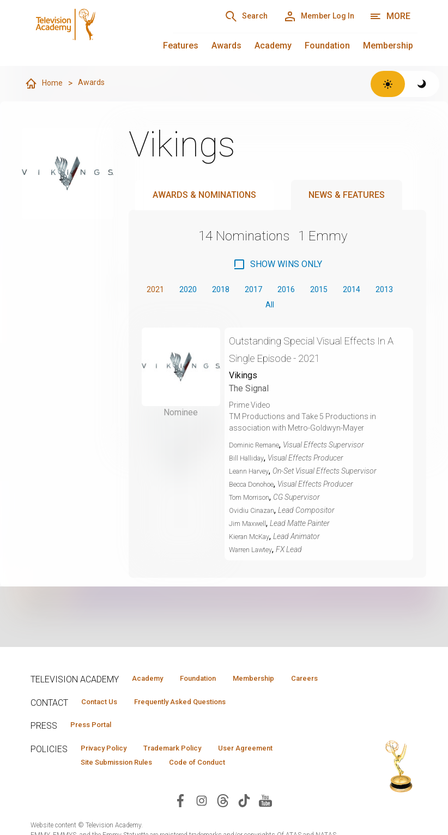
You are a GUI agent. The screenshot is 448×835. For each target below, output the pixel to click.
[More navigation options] (390, 16)
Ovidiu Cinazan (254, 515)
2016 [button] (306, 291)
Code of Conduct (221, 783)
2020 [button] (194, 291)
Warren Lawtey (254, 554)
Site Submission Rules (125, 783)
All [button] (287, 308)
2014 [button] (380, 291)
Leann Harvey (252, 475)
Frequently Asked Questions (199, 719)
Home (45, 83)
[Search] (225, 16)
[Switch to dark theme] (422, 84)
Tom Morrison (254, 502)
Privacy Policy (110, 768)
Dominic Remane (258, 449)
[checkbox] (277, 264)
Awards (226, 45)
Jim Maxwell (250, 528)
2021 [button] (157, 291)
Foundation (327, 45)
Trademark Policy (193, 768)
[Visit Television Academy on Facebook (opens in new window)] (180, 822)
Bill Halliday (248, 462)
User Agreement (280, 768)
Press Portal (97, 743)
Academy (273, 45)
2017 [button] (269, 291)
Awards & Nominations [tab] (204, 195)
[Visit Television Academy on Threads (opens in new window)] (223, 822)
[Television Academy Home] (91, 33)
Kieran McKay (252, 541)
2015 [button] (343, 291)
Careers (140, 694)
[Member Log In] (311, 16)
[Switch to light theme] (388, 84)
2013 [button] (255, 308)
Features (180, 45)
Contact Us (105, 719)
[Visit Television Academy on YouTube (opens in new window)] (265, 822)
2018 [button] (231, 291)
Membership (388, 45)
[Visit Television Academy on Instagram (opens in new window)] (201, 822)
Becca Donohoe (256, 489)
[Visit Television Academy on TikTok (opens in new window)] (244, 822)
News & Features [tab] (346, 195)
